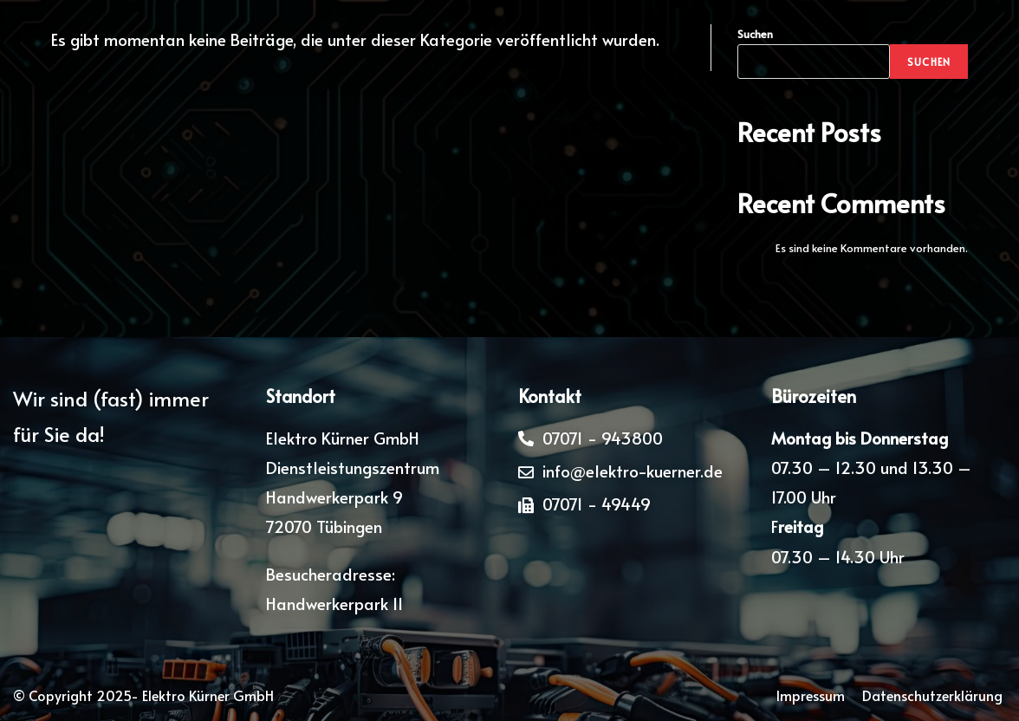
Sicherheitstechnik (544, 28)
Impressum (810, 695)
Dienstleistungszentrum (455, 68)
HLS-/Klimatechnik (716, 28)
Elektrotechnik (378, 28)
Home (264, 28)
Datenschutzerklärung (934, 695)
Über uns (620, 68)
